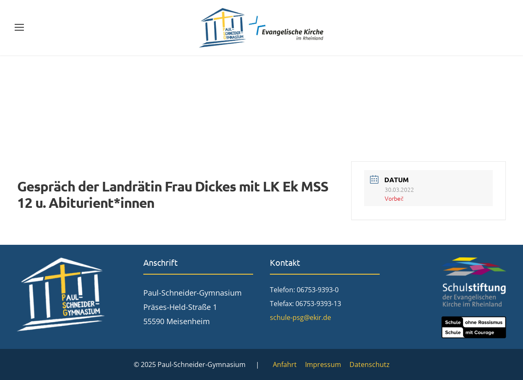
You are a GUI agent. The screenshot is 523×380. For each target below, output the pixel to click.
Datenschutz (370, 364)
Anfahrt (285, 364)
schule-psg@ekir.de (300, 317)
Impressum (323, 364)
